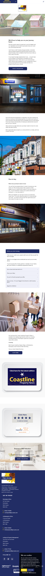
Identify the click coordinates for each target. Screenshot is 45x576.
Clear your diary (11, 273)
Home (2, 26)
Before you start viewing (13, 251)
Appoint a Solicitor (11, 286)
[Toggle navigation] (44, 1)
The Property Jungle (9, 492)
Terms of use (4, 487)
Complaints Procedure (6, 490)
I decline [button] (30, 570)
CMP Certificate (5, 489)
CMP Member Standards (14, 489)
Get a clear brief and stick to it (14, 269)
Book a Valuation (18, 68)
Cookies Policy (4, 488)
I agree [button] (24, 570)
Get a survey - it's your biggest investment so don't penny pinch (21, 281)
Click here (15, 352)
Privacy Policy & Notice (12, 487)
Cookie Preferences (12, 488)
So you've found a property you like (16, 277)
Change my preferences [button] (29, 572)
